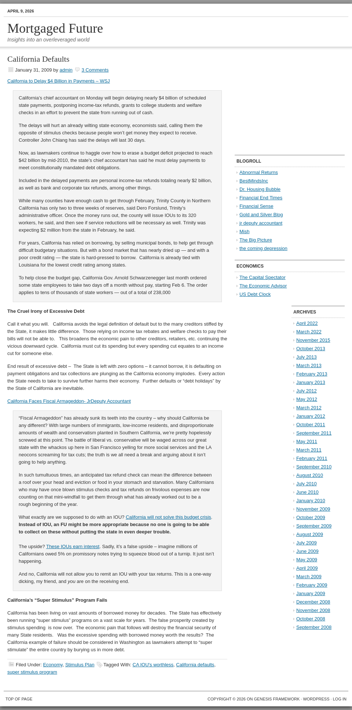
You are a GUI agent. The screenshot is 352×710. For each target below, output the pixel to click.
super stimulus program (32, 672)
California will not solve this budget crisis (168, 517)
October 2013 (310, 348)
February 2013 (311, 374)
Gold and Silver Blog (261, 214)
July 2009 (306, 543)
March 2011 (309, 450)
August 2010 (309, 475)
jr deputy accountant (260, 223)
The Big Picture (255, 240)
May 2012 (306, 399)
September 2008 (313, 627)
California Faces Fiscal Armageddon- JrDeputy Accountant (69, 401)
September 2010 (313, 467)
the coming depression (263, 248)
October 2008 (310, 619)
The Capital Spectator (262, 277)
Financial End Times (260, 197)
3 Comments (95, 70)
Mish (244, 231)
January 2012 (310, 416)
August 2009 (309, 534)
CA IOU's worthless (153, 664)
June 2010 (307, 492)
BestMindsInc (253, 181)
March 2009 (309, 576)
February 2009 (311, 585)
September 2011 (313, 433)
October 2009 (310, 517)
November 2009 (313, 509)
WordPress (316, 699)
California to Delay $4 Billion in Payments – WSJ (58, 81)
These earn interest (72, 546)
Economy (52, 664)
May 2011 (306, 441)
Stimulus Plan (79, 664)
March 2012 (309, 407)
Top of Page (19, 699)
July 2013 (306, 357)
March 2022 (309, 331)
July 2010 (306, 483)
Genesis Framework (277, 699)
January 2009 (310, 593)
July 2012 (306, 391)
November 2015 (313, 340)
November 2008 (313, 610)
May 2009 (306, 559)
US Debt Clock (255, 294)
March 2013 (309, 365)
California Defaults (38, 59)
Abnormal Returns (258, 172)
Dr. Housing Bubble (259, 189)
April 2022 (307, 323)
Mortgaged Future (55, 28)
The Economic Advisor (263, 286)
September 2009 (313, 526)
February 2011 (311, 458)
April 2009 (307, 568)
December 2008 (313, 602)
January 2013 (310, 382)
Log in (339, 699)
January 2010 (310, 500)
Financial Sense (256, 206)
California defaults (195, 664)
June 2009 (307, 551)
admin (65, 70)
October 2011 (310, 424)
